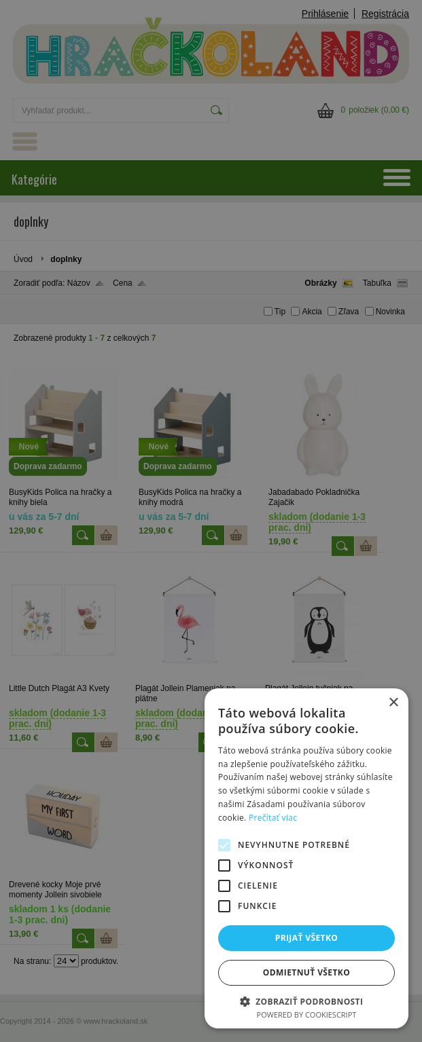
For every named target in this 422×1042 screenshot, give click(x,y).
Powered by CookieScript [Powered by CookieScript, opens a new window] (307, 1014)
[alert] (211, 521)
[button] (306, 1000)
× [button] (393, 703)
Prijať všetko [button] (306, 938)
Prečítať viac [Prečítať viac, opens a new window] (273, 817)
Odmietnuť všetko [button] (306, 972)
